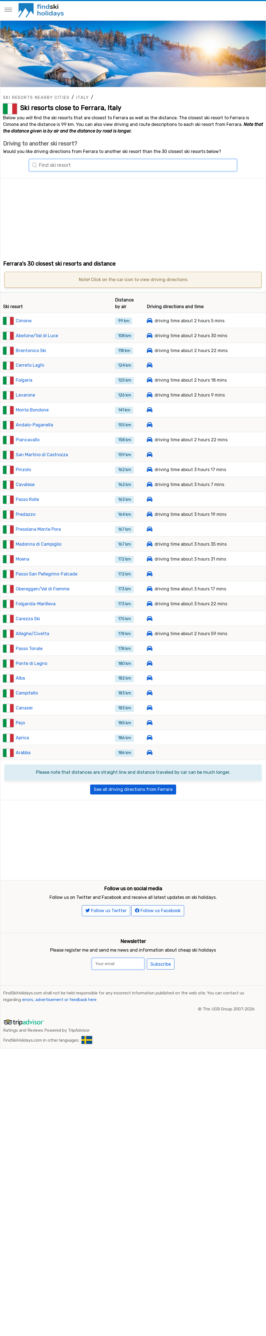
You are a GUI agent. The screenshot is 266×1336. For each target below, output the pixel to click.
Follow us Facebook (158, 934)
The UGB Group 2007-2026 (229, 1032)
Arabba (23, 764)
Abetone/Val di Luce (37, 347)
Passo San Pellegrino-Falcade (46, 585)
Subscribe (160, 988)
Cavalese (25, 496)
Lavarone (25, 406)
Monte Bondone (32, 421)
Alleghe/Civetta (32, 645)
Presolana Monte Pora (38, 540)
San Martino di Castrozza (42, 466)
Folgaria (24, 391)
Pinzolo (23, 481)
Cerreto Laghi (30, 376)
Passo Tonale (29, 659)
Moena (22, 570)
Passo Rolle (27, 511)
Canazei (24, 719)
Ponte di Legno (31, 674)
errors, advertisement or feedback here (59, 1023)
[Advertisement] (133, 217)
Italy (82, 97)
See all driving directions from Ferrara (133, 801)
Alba (20, 689)
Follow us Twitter (106, 934)
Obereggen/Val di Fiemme (42, 600)
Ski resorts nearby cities (36, 97)
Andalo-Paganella (34, 436)
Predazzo (25, 526)
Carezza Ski (28, 630)
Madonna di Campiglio (38, 555)
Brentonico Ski (31, 362)
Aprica (22, 749)
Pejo (20, 734)
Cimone (24, 332)
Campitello (27, 704)
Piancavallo (28, 451)
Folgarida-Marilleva (36, 615)
